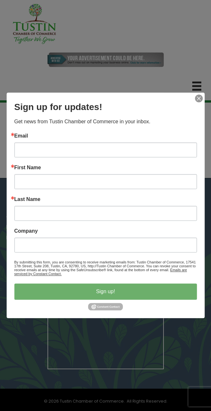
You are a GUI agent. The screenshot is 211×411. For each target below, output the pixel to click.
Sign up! (105, 291)
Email (21, 136)
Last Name (27, 199)
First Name (27, 167)
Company (26, 231)
